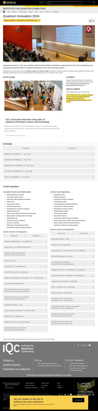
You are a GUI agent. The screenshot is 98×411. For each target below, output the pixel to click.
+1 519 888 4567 (9, 387)
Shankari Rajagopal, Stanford (61, 211)
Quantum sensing (7, 339)
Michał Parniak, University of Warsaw (63, 208)
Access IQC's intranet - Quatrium (78, 368)
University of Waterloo (87, 95)
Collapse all (72, 148)
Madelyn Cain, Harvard (60, 197)
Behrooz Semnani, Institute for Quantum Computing (67, 222)
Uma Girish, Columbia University (15, 197)
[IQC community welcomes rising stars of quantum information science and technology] (33, 96)
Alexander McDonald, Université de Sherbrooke (66, 204)
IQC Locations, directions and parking (47, 363)
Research (23, 135)
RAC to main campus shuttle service (79, 365)
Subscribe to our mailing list (16, 369)
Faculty (48, 339)
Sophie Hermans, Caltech (60, 201)
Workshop (52, 339)
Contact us (8, 360)
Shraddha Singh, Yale (12, 218)
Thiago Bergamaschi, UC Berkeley (15, 194)
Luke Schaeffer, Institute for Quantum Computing (19, 227)
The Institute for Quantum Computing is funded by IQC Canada (48, 375)
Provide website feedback (76, 370)
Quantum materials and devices (18, 339)
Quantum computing (29, 339)
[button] (82, 2)
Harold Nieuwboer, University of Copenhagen (18, 208)
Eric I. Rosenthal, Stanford (60, 213)
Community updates (10, 135)
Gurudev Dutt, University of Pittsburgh (63, 199)
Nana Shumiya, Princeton (60, 215)
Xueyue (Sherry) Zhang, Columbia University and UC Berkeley (69, 220)
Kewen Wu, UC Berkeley (13, 222)
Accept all (78, 400)
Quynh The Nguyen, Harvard (14, 206)
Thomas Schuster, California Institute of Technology (19, 215)
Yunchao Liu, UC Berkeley (13, 204)
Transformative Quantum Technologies (77, 100)
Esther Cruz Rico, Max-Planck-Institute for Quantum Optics (21, 213)
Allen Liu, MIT (10, 201)
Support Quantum (12, 364)
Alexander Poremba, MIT (13, 211)
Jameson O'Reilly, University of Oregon (64, 206)
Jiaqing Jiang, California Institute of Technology (18, 199)
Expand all (26, 148)
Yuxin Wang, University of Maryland (16, 220)
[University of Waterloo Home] (9, 2)
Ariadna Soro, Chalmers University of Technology (66, 218)
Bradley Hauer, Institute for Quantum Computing (66, 225)
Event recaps (17, 135)
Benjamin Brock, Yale (59, 194)
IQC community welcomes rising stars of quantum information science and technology (27, 120)
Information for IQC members (77, 363)
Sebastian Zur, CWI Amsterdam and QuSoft (17, 225)
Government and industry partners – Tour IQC (49, 365)
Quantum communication (40, 339)
